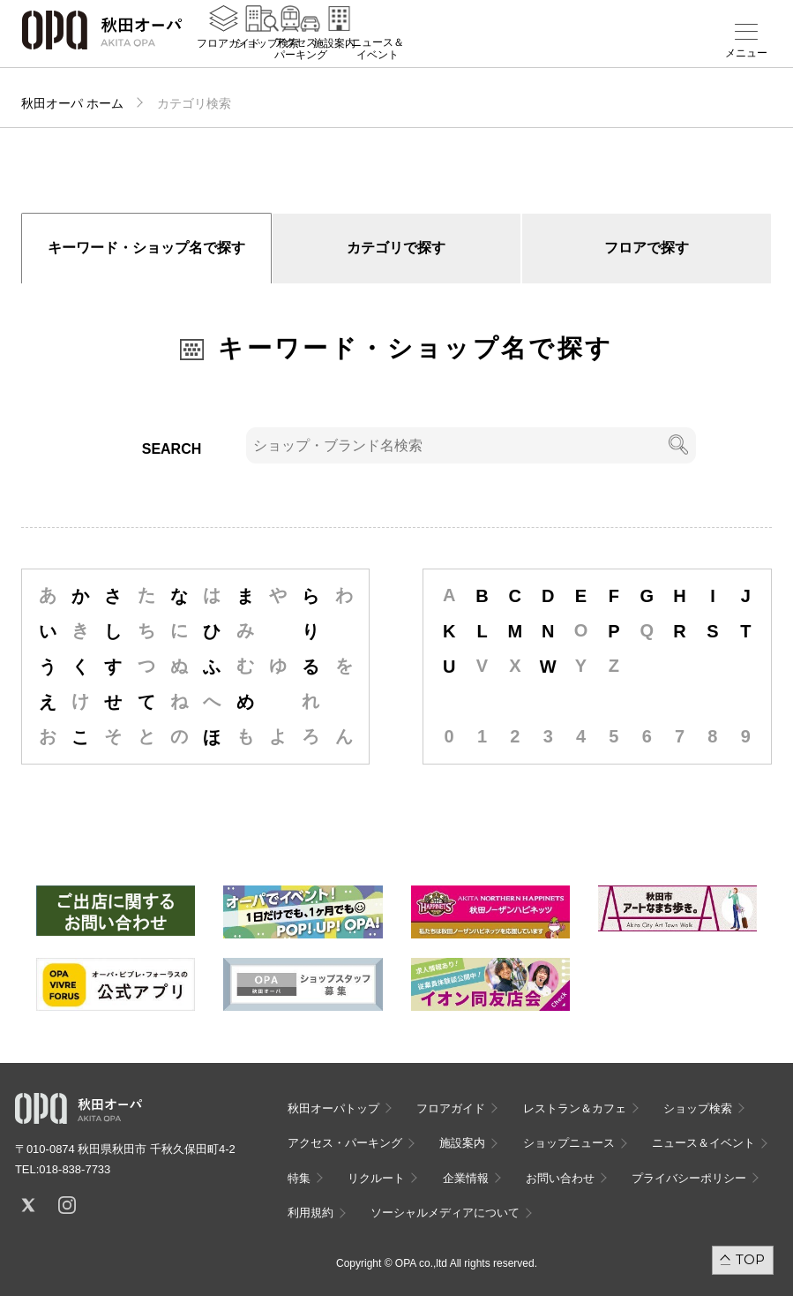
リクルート (376, 1178)
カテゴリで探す (396, 247)
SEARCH (172, 448)
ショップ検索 (267, 54)
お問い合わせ (560, 1178)
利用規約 (310, 1212)
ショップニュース (569, 1142)
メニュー (746, 53)
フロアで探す (646, 247)
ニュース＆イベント (377, 59)
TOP (750, 1259)
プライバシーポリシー (689, 1178)
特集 (299, 1178)
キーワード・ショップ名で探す (146, 247)
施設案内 (334, 54)
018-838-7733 (74, 1169)
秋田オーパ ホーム (72, 103)
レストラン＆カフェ (574, 1108)
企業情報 (466, 1178)
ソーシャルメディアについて (445, 1212)
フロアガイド (228, 54)
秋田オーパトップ (333, 1108)
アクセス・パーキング (300, 59)
